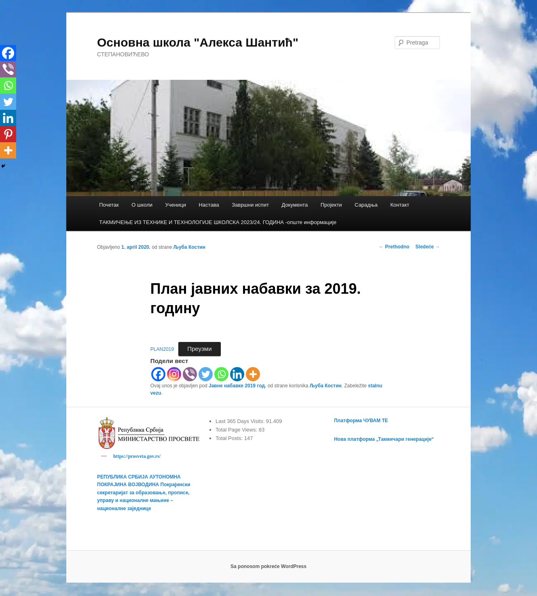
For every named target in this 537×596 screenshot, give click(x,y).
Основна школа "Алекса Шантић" (197, 42)
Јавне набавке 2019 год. (237, 386)
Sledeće (427, 247)
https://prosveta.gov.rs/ (137, 456)
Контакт (399, 205)
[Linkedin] (237, 374)
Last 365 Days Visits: (241, 421)
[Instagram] (174, 374)
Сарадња (366, 205)
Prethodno (394, 247)
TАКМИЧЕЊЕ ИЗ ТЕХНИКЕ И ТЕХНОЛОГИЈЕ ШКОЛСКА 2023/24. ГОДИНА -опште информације (217, 222)
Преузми (199, 348)
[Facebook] (158, 374)
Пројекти (331, 205)
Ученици (175, 205)
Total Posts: (230, 438)
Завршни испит (250, 205)
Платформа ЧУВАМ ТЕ (361, 420)
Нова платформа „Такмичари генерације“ (384, 439)
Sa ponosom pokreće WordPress (268, 567)
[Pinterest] (8, 134)
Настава (209, 205)
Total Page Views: (237, 430)
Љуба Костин (189, 247)
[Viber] (190, 374)
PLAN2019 (162, 349)
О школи (141, 205)
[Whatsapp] (221, 374)
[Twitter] (206, 374)
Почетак (109, 205)
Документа (294, 205)
